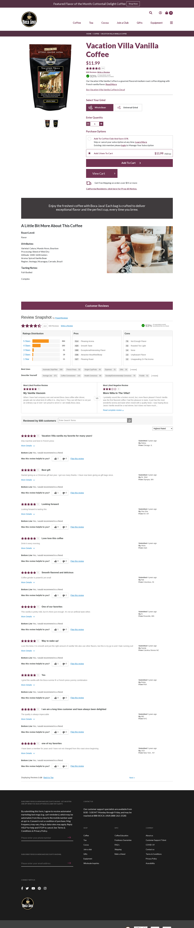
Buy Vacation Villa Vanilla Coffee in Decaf (105, 89)
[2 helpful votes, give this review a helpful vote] (56, 460)
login (124, 145)
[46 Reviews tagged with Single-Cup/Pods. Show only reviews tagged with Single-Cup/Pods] (92, 371)
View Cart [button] (98, 175)
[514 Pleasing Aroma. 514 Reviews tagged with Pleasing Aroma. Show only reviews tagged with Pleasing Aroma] (97, 343)
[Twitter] (27, 890)
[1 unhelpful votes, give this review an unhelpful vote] (64, 597)
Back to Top (48, 779)
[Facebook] (22, 890)
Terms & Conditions (154, 856)
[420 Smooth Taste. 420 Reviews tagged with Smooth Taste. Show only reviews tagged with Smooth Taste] (97, 347)
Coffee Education (121, 837)
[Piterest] (40, 890)
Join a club (87, 851)
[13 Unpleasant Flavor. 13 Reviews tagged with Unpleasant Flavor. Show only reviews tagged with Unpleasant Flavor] (148, 356)
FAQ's (117, 846)
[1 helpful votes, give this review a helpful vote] (56, 494)
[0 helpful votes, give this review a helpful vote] (56, 528)
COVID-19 (150, 846)
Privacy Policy (40, 832)
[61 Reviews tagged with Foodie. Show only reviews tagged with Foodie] (143, 377)
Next (132, 779)
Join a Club (123, 22)
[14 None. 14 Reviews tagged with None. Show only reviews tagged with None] (148, 352)
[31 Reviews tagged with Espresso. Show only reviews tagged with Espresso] (110, 371)
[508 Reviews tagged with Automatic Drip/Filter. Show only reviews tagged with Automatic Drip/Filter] (53, 371)
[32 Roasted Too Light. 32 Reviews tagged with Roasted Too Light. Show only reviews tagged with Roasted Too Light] (148, 347)
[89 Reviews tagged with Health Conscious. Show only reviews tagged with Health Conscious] (92, 377)
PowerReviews (61, 320)
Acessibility (150, 865)
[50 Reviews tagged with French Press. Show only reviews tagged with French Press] (73, 371)
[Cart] (169, 13)
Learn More (142, 142)
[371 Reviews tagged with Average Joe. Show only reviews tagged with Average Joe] (50, 377)
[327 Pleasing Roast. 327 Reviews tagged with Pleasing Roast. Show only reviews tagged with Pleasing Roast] (97, 361)
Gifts (139, 22)
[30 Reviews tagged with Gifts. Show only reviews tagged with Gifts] (123, 371)
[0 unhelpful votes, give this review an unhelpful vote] (64, 460)
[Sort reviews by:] (162, 430)
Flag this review (77, 460)
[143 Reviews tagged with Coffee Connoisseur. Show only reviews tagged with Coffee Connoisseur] (70, 377)
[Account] (160, 12)
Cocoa (105, 22)
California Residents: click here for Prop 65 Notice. (111, 190)
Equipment (157, 22)
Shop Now (133, 4)
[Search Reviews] (95, 422)
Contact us (150, 851)
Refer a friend (120, 856)
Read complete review (113, 412)
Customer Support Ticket (156, 842)
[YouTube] (34, 890)
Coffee (77, 22)
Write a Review (103, 72)
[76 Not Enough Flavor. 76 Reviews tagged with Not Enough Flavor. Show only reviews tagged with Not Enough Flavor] (148, 343)
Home (88, 34)
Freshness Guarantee (123, 842)
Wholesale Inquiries (91, 865)
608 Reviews (91, 72)
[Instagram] (45, 890)
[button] (69, 839)
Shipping (118, 851)
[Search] (150, 12)
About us (149, 837)
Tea (91, 22)
